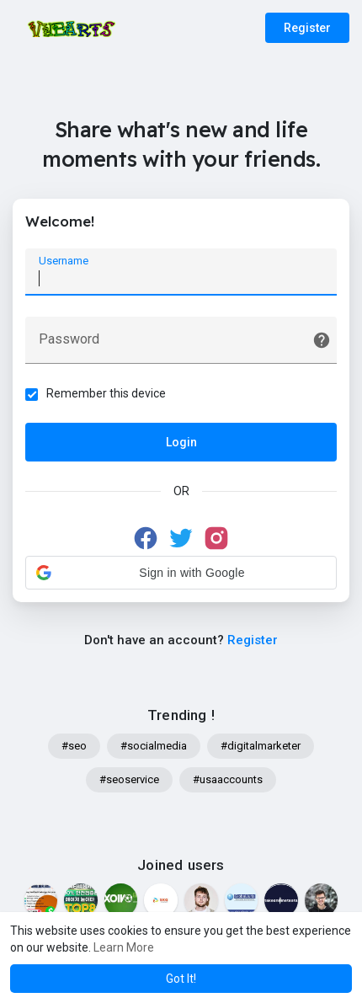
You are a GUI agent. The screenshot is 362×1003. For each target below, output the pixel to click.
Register (307, 28)
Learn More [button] (123, 947)
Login (181, 442)
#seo (74, 745)
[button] (181, 573)
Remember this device (106, 393)
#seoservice (129, 779)
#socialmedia (153, 745)
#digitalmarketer (261, 745)
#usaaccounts (228, 779)
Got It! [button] (181, 978)
